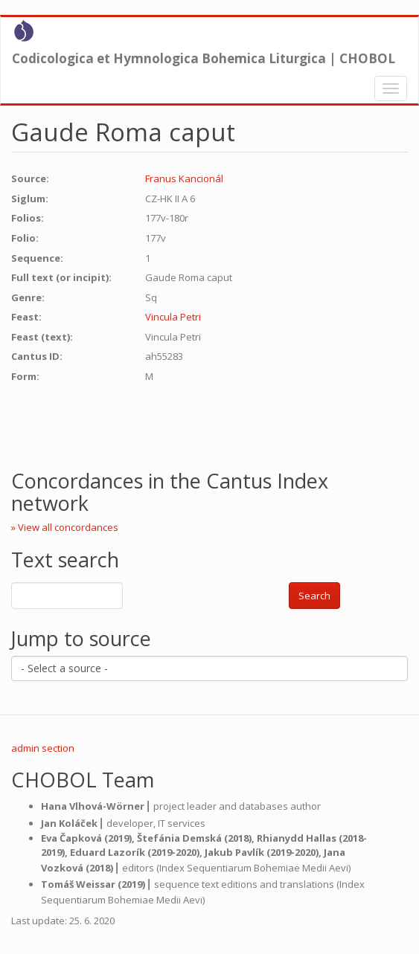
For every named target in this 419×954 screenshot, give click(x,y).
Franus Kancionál (184, 178)
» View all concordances (64, 527)
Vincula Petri (173, 316)
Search (314, 595)
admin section (42, 748)
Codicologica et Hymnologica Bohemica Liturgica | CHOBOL (203, 58)
